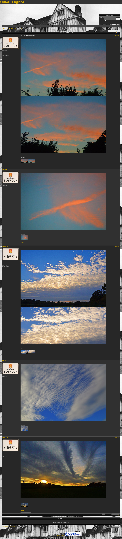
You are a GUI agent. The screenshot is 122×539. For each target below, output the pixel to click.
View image (22, 242)
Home (10, 26)
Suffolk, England (6, 28)
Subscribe (118, 525)
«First (84, 514)
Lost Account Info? (115, 23)
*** (118, 515)
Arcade (111, 26)
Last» (97, 514)
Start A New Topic (112, 30)
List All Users (27, 26)
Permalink (117, 35)
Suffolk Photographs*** (16, 28)
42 (93, 514)
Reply (118, 30)
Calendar (78, 26)
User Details (61, 26)
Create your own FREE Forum (56, 534)
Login (118, 18)
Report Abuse (60, 535)
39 (89, 514)
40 (90, 514)
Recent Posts (95, 26)
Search (44, 26)
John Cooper (5, 35)
